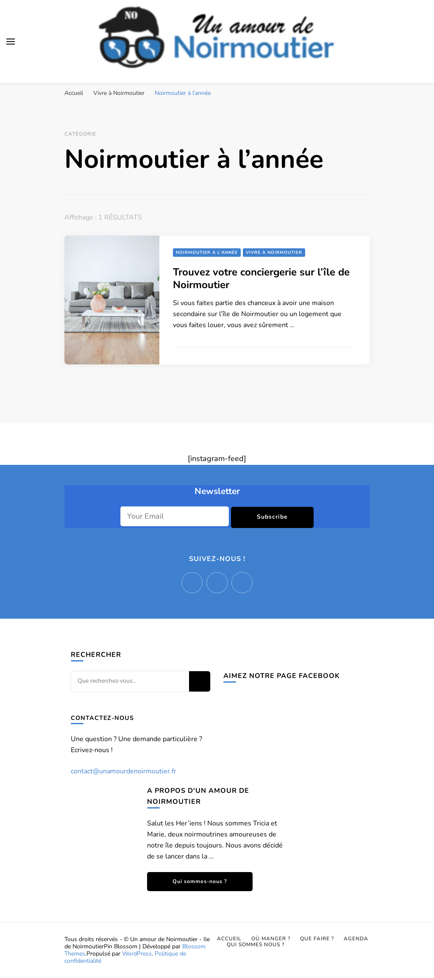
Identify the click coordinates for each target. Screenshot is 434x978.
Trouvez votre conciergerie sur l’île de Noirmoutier (261, 278)
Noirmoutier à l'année (207, 253)
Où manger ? (270, 938)
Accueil (229, 938)
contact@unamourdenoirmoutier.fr (123, 771)
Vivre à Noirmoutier (274, 253)
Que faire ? (317, 938)
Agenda (356, 938)
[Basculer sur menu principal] (10, 41)
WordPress (137, 954)
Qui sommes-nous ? (199, 881)
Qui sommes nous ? (255, 944)
